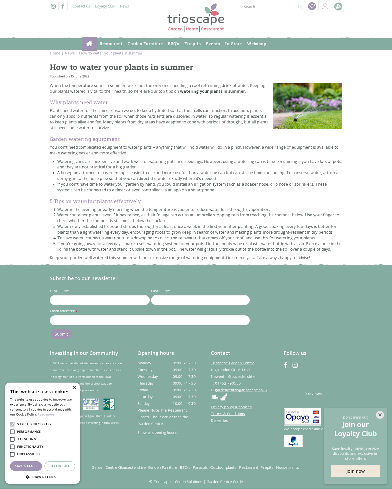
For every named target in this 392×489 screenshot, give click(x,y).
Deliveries (219, 420)
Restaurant (248, 467)
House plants (287, 467)
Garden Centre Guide (224, 481)
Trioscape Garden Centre (232, 363)
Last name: (160, 290)
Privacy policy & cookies (231, 407)
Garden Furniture (162, 467)
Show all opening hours (157, 432)
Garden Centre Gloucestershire (119, 467)
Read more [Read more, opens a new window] (46, 414)
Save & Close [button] (26, 466)
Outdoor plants (223, 467)
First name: (59, 290)
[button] (42, 476)
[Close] (380, 415)
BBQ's (185, 467)
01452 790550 (228, 383)
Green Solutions (188, 481)
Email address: (64, 311)
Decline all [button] (60, 466)
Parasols (200, 467)
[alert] (42, 433)
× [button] (74, 388)
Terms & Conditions (228, 413)
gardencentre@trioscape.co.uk (241, 390)
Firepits (267, 467)
